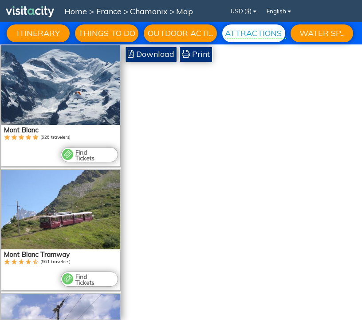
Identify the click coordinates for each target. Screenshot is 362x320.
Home (75, 11)
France (110, 11)
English (279, 11)
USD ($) (243, 11)
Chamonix (150, 11)
